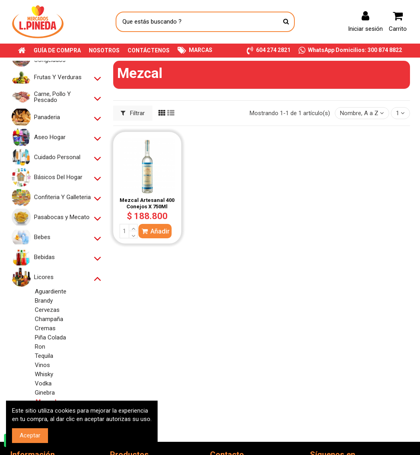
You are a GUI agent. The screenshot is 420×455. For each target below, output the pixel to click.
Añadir (155, 231)
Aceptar (30, 435)
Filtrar (133, 113)
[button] (268, 51)
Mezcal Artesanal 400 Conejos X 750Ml (147, 203)
